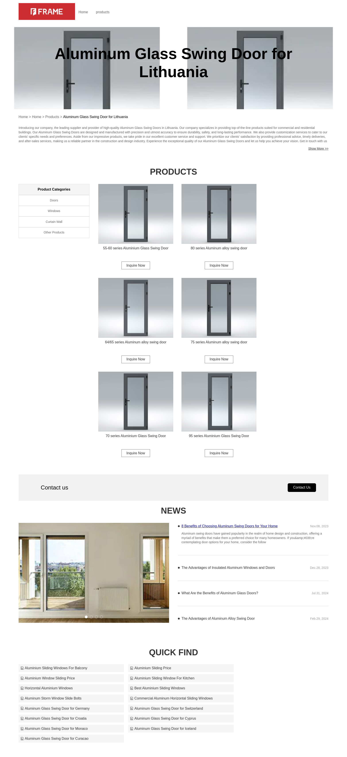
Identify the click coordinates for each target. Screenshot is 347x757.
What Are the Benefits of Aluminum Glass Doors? (220, 494)
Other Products (54, 233)
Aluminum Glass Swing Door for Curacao (264, 610)
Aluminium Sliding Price (146, 569)
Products (53, 117)
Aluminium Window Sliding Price (257, 569)
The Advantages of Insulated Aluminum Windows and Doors (228, 468)
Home (86, 12)
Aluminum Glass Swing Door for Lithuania (96, 117)
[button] (86, 517)
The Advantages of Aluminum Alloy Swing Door (218, 519)
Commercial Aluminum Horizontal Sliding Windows (167, 589)
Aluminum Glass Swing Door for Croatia (158, 599)
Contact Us (301, 388)
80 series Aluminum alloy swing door (213, 245)
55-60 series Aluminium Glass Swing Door (134, 245)
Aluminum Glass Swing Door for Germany (265, 589)
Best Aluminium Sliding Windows (258, 579)
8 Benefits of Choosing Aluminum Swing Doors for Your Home (229, 427)
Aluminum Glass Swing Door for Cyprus (263, 599)
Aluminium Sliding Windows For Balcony (54, 569)
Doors (54, 200)
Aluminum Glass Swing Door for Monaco (54, 610)
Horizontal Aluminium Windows (151, 579)
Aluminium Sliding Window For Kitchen (53, 579)
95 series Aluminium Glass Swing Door (293, 336)
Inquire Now (133, 262)
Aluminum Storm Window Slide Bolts (51, 589)
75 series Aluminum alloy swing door (133, 336)
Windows (54, 211)
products (106, 12)
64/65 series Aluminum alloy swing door (293, 245)
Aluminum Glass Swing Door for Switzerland (57, 599)
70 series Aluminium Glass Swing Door (213, 336)
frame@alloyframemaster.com (225, 745)
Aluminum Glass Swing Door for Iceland (158, 610)
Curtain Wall (54, 222)
